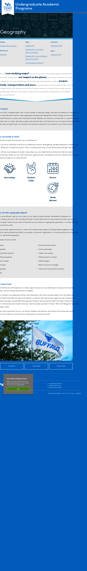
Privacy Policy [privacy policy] (20, 384)
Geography (3, 54)
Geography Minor (56, 54)
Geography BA (29, 46)
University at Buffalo (55, 393)
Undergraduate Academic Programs (39, 6)
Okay (18, 389)
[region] (18, 384)
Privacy (72, 393)
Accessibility (78, 393)
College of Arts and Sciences (8, 46)
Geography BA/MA (56, 46)
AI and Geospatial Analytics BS (34, 63)
